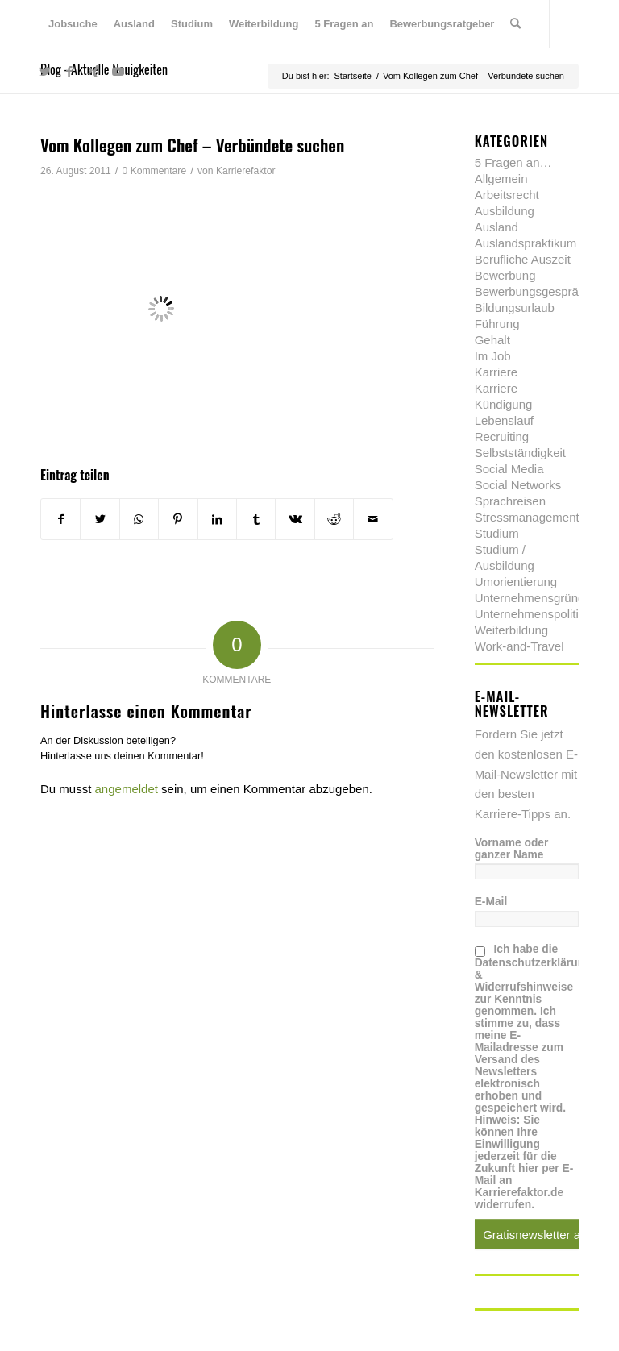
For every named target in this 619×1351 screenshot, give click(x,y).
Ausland (496, 227)
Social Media (509, 469)
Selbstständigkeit (520, 452)
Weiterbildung (511, 630)
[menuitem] (73, 24)
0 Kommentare (155, 171)
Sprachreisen (510, 501)
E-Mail (491, 902)
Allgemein (501, 178)
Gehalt (492, 340)
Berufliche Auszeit (523, 259)
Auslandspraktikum (526, 243)
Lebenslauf (504, 420)
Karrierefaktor (246, 171)
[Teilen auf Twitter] (99, 519)
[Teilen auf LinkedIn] (217, 519)
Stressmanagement (527, 517)
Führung (497, 323)
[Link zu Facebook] (69, 72)
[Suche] (515, 24)
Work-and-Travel (519, 646)
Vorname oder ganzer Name (512, 849)
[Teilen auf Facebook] (60, 519)
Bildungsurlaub (515, 307)
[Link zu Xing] (93, 72)
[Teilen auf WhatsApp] (139, 519)
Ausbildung (504, 211)
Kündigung (504, 404)
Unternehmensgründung (540, 598)
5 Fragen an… (513, 162)
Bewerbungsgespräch (533, 291)
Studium (497, 533)
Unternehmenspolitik (530, 614)
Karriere (496, 372)
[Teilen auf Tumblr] (256, 519)
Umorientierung (516, 581)
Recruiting (502, 436)
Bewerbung (505, 275)
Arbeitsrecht (507, 195)
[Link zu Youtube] (118, 72)
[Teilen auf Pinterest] (178, 519)
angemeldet (126, 789)
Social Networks (518, 485)
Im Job (493, 356)
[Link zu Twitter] (45, 72)
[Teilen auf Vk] (295, 519)
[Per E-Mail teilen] (373, 519)
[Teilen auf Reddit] (334, 519)
